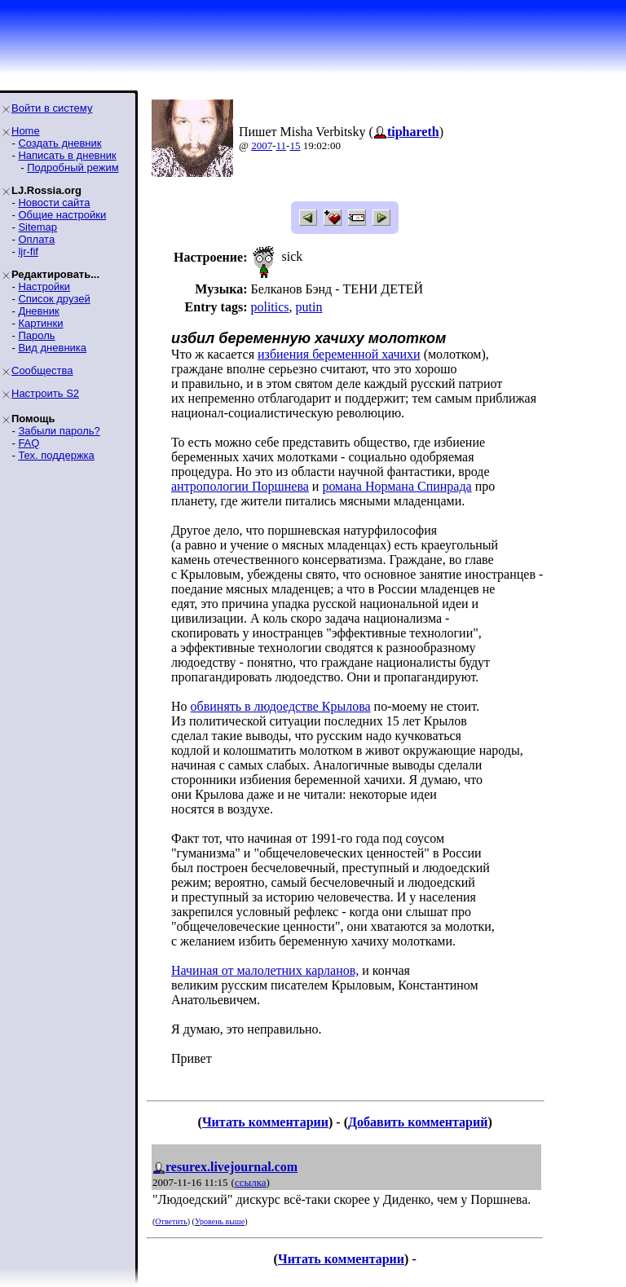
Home (25, 131)
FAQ (28, 443)
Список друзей (54, 299)
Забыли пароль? (58, 431)
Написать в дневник (67, 155)
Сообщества (42, 370)
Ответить (171, 1221)
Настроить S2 (45, 393)
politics (269, 307)
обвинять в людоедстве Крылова (281, 706)
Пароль (36, 335)
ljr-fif (28, 251)
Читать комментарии (265, 1122)
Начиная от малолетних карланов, (265, 970)
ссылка (251, 1182)
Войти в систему (51, 108)
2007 (261, 145)
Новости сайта (54, 202)
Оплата (36, 239)
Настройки (44, 286)
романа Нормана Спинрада (396, 486)
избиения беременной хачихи (339, 354)
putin (309, 307)
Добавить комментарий (417, 1122)
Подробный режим (72, 167)
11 (281, 145)
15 (294, 145)
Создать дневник (59, 143)
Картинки (40, 323)
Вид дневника (52, 348)
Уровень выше (220, 1221)
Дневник (38, 311)
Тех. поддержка (56, 455)
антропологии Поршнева (240, 486)
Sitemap (37, 227)
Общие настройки (62, 215)
